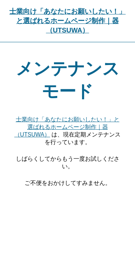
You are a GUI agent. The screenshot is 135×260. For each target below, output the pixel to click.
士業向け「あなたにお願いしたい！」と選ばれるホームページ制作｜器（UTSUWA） (67, 21)
